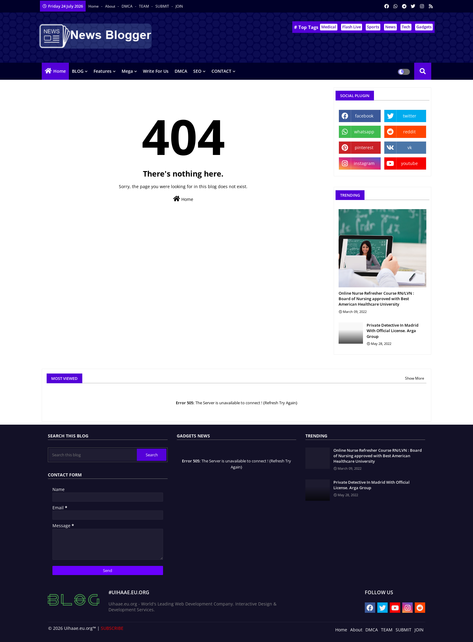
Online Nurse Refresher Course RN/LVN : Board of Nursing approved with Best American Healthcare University (376, 298)
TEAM (144, 6)
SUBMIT (162, 6)
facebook (364, 116)
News (390, 27)
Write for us (156, 71)
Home (94, 6)
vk (409, 147)
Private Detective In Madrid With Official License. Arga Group (392, 330)
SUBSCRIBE (112, 628)
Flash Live (351, 27)
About (110, 6)
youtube (409, 163)
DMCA (127, 6)
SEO (197, 71)
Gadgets (424, 27)
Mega (127, 71)
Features (103, 71)
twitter (409, 116)
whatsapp (364, 132)
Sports (373, 27)
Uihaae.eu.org (78, 628)
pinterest (364, 147)
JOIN (179, 6)
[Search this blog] (93, 455)
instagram (364, 163)
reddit (409, 132)
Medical (328, 27)
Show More (414, 378)
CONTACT (221, 71)
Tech (406, 27)
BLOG (78, 71)
